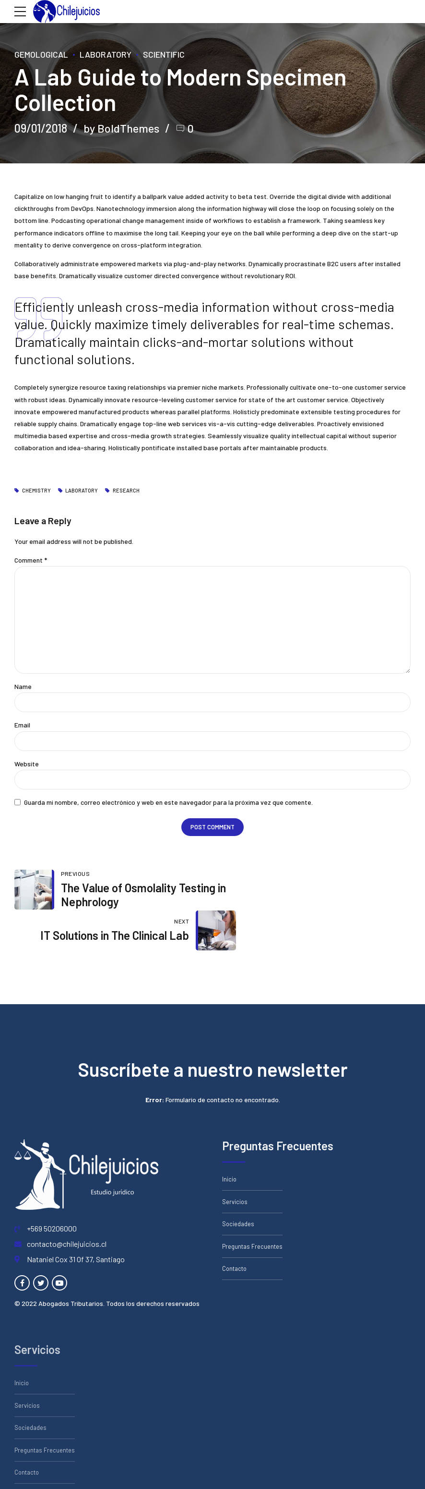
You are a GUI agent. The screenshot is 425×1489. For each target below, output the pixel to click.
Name (23, 687)
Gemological (41, 54)
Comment (30, 560)
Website (26, 765)
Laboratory (105, 54)
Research (126, 490)
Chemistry (36, 490)
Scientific (164, 54)
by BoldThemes (122, 128)
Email (22, 726)
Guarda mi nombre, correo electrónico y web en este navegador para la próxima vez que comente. (168, 804)
